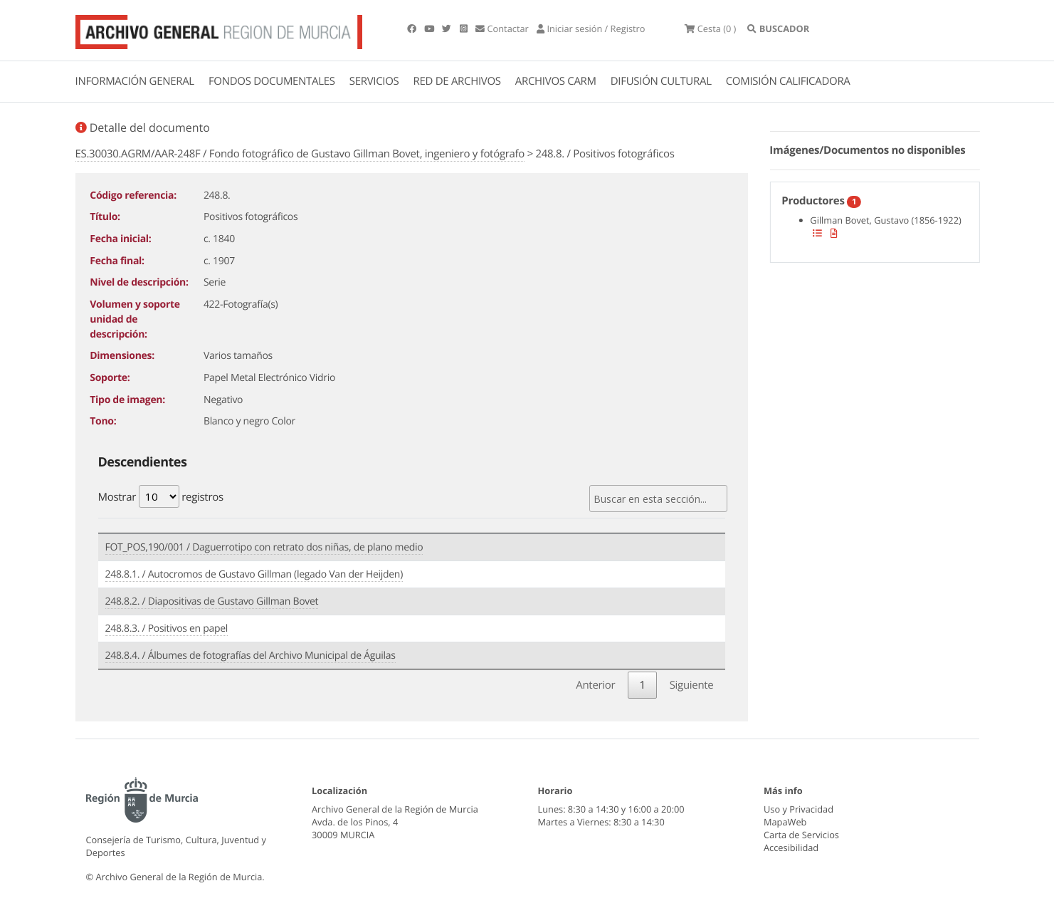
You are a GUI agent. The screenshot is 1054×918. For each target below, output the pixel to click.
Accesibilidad (791, 847)
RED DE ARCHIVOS (457, 81)
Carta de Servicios (801, 834)
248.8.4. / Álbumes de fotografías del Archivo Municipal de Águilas (250, 655)
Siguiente (692, 685)
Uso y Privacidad (798, 809)
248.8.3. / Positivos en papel (166, 628)
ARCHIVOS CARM (555, 81)
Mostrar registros (160, 496)
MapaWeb (785, 821)
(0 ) (710, 28)
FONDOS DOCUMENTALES (272, 81)
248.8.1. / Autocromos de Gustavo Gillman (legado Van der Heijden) (254, 574)
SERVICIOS (374, 81)
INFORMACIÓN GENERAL (134, 81)
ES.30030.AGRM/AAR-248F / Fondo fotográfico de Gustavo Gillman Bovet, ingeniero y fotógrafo (300, 154)
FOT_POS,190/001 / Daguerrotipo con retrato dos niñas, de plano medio (264, 547)
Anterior (595, 685)
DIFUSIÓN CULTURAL (661, 81)
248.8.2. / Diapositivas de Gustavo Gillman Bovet (212, 601)
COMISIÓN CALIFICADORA (788, 81)
